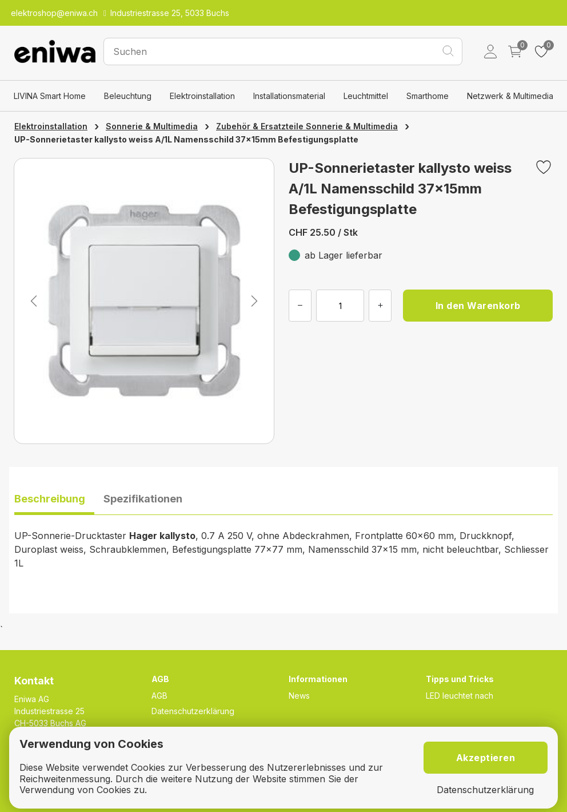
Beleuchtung (127, 96)
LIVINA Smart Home (50, 96)
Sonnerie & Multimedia (152, 126)
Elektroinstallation (202, 96)
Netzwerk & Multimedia (510, 96)
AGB (159, 695)
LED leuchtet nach (459, 695)
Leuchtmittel (366, 96)
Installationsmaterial (289, 96)
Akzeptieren (486, 757)
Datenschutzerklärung (192, 711)
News (299, 695)
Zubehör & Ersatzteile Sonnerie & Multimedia (307, 126)
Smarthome (427, 96)
